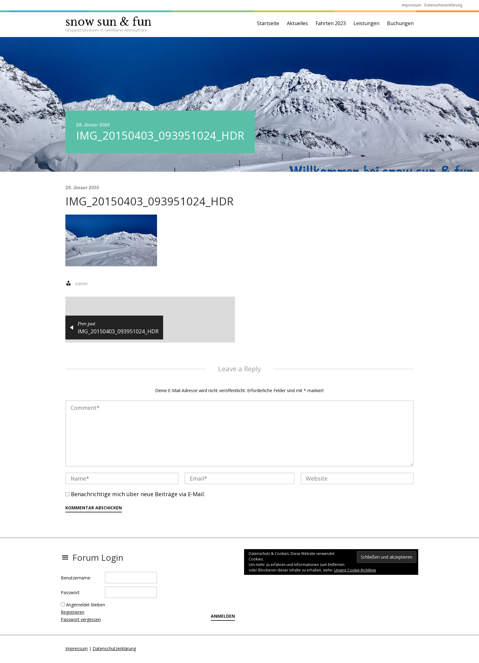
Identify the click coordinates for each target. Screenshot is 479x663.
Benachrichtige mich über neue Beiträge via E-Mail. (138, 494)
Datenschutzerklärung (443, 5)
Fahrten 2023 (331, 23)
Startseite (268, 23)
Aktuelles (297, 23)
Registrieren (72, 612)
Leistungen (366, 23)
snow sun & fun (108, 22)
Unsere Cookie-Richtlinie (355, 570)
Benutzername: (76, 578)
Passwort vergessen (81, 619)
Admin (81, 284)
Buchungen (400, 23)
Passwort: (70, 592)
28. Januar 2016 (93, 125)
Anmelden (223, 616)
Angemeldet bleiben (85, 605)
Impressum (411, 5)
